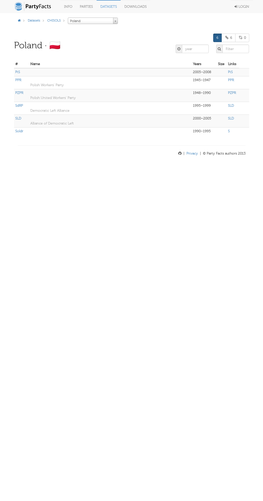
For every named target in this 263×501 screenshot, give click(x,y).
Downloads (135, 7)
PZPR (19, 93)
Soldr (19, 131)
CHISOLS (54, 20)
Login (241, 7)
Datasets (108, 7)
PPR (18, 80)
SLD (231, 105)
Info (68, 7)
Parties (86, 7)
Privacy (192, 153)
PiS (17, 72)
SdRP (19, 105)
